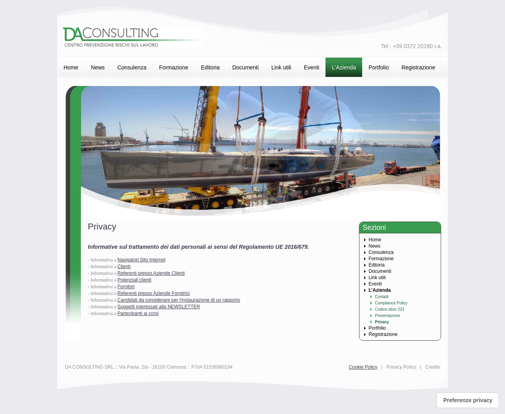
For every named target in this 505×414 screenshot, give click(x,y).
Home (71, 67)
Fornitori (126, 286)
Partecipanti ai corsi (138, 313)
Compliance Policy (391, 303)
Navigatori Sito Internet (141, 260)
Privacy (382, 322)
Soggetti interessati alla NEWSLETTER (158, 307)
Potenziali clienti (134, 280)
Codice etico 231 (389, 309)
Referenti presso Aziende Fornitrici (153, 293)
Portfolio (378, 67)
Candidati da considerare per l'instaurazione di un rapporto (178, 300)
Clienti (123, 266)
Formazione (173, 67)
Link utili (281, 67)
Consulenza (131, 67)
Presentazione (387, 315)
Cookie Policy (363, 367)
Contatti (381, 297)
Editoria (210, 67)
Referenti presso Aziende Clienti (151, 273)
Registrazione (419, 67)
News (98, 67)
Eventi (311, 67)
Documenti (245, 67)
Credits (432, 367)
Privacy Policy (401, 367)
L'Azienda (344, 67)
